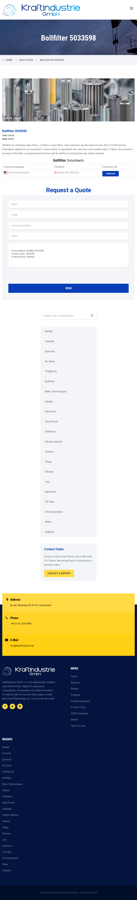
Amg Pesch (51, 421)
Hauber (49, 401)
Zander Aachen (53, 441)
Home (9, 60)
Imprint (74, 719)
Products (75, 694)
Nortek (49, 331)
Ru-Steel (50, 361)
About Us (75, 682)
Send (68, 288)
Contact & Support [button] (59, 573)
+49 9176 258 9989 (20, 623)
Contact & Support (80, 701)
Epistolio (50, 351)
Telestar (49, 341)
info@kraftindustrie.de (22, 645)
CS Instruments (54, 511)
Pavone (49, 471)
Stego (48, 461)
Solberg (49, 531)
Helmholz (50, 411)
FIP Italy (49, 501)
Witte (48, 521)
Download (110, 174)
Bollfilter (27, 60)
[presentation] (31, 276)
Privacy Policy (78, 707)
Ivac (47, 481)
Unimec (49, 451)
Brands (74, 688)
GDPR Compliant (79, 713)
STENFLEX (51, 371)
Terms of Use (78, 725)
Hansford (50, 491)
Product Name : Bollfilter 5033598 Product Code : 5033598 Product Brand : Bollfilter (68, 255)
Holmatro (50, 431)
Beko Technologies (56, 391)
